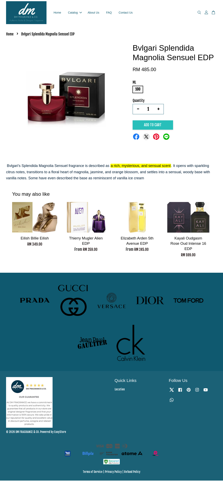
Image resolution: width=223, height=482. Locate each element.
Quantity (139, 102)
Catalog (75, 13)
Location (120, 391)
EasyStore (60, 433)
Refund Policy (132, 473)
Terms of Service (93, 473)
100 (137, 91)
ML (134, 84)
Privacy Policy (113, 473)
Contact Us (126, 13)
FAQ (109, 13)
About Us (93, 13)
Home (57, 13)
